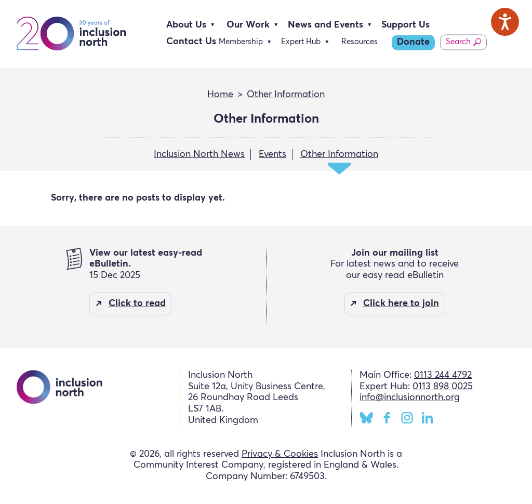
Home (220, 94)
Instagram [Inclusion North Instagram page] (407, 417)
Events (272, 154)
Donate (413, 42)
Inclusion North (71, 34)
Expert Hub (301, 42)
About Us (186, 25)
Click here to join (401, 303)
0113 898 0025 (443, 386)
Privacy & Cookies (280, 454)
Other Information (286, 94)
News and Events (325, 25)
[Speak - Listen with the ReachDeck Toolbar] (505, 22)
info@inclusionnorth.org (410, 397)
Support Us (405, 25)
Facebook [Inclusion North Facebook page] (387, 417)
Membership (241, 42)
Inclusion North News (199, 154)
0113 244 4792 (443, 375)
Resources (359, 42)
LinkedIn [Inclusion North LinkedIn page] (427, 417)
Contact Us (191, 41)
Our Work (248, 25)
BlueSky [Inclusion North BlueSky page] (367, 417)
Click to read (137, 303)
